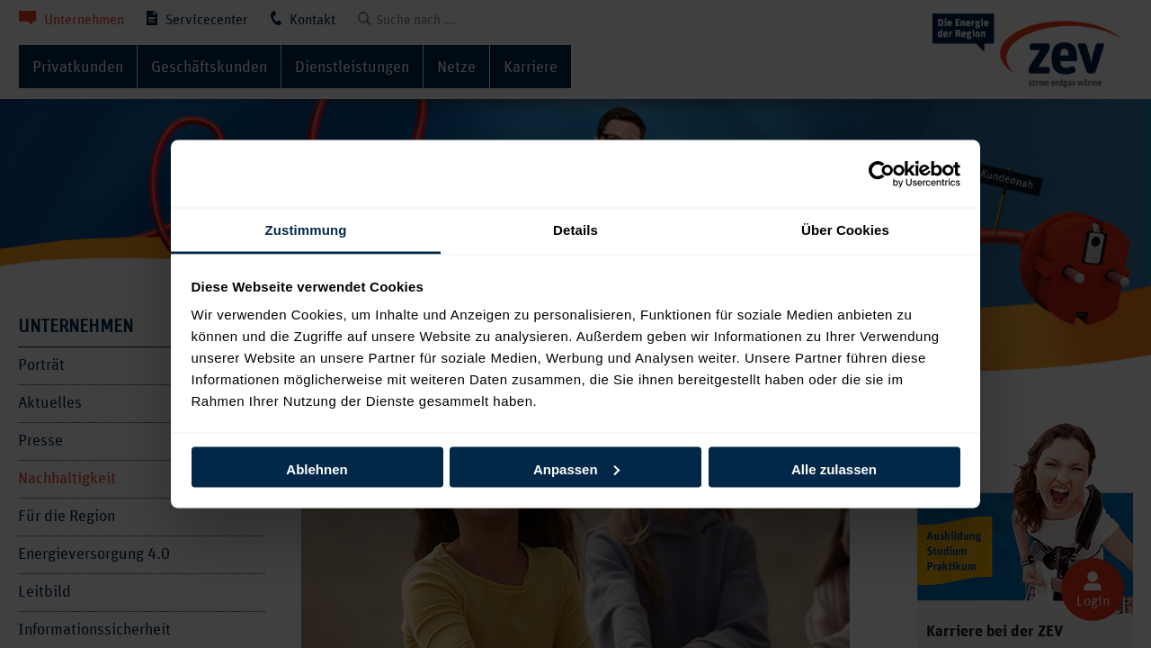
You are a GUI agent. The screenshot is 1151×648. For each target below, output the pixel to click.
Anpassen (576, 468)
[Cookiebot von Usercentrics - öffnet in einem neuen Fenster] (881, 173)
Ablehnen (316, 468)
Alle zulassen (834, 468)
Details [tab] (575, 230)
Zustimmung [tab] (306, 230)
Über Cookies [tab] (845, 230)
